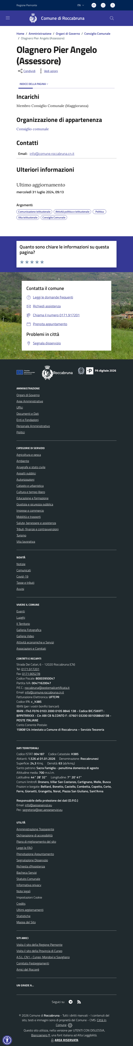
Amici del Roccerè (27, 969)
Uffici (19, 407)
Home (20, 33)
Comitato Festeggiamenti (32, 963)
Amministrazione (40, 33)
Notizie (20, 564)
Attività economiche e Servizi (35, 642)
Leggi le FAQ (24, 847)
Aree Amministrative (29, 401)
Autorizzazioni (25, 479)
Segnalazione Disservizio (32, 860)
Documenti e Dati (27, 413)
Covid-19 (22, 576)
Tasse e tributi (25, 582)
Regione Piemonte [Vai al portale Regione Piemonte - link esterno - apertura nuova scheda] (26, 5)
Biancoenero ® (40, 1035)
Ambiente (22, 461)
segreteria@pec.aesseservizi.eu (42, 809)
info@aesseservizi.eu (38, 805)
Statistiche (23, 916)
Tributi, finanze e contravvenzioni (37, 529)
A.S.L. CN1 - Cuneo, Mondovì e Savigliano (43, 957)
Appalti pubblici (26, 473)
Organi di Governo (68, 33)
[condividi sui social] (26, 71)
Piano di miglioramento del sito (36, 841)
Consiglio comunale (32, 129)
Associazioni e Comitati (31, 648)
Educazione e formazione (32, 498)
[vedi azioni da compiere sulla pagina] (48, 71)
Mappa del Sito (26, 922)
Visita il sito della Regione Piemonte (39, 944)
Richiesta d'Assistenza (30, 866)
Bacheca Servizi (26, 872)
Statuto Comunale (28, 878)
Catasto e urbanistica (30, 485)
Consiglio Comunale (97, 33)
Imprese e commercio (30, 510)
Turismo (21, 535)
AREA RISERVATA (64, 1040)
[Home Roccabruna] (55, 18)
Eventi (20, 611)
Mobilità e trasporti (28, 516)
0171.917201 (30, 669)
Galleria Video (25, 636)
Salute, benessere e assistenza (36, 523)
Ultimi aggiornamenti (29, 909)
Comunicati (23, 570)
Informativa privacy (28, 885)
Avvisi (20, 588)
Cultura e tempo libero (30, 492)
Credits (20, 903)
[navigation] (7, 18)
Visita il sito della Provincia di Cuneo (39, 951)
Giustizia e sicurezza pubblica (34, 504)
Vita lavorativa (25, 541)
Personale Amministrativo (33, 426)
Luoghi (20, 617)
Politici (20, 432)
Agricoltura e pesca (28, 454)
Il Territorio (23, 623)
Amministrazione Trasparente (35, 829)
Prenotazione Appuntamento (35, 854)
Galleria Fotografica (28, 630)
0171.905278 (31, 673)
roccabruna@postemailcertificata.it (47, 687)
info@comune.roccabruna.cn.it (52, 153)
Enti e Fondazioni (27, 419)
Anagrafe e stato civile (30, 467)
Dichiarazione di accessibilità (34, 835)
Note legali (23, 891)
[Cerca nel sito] (112, 18)
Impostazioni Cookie (29, 897)
